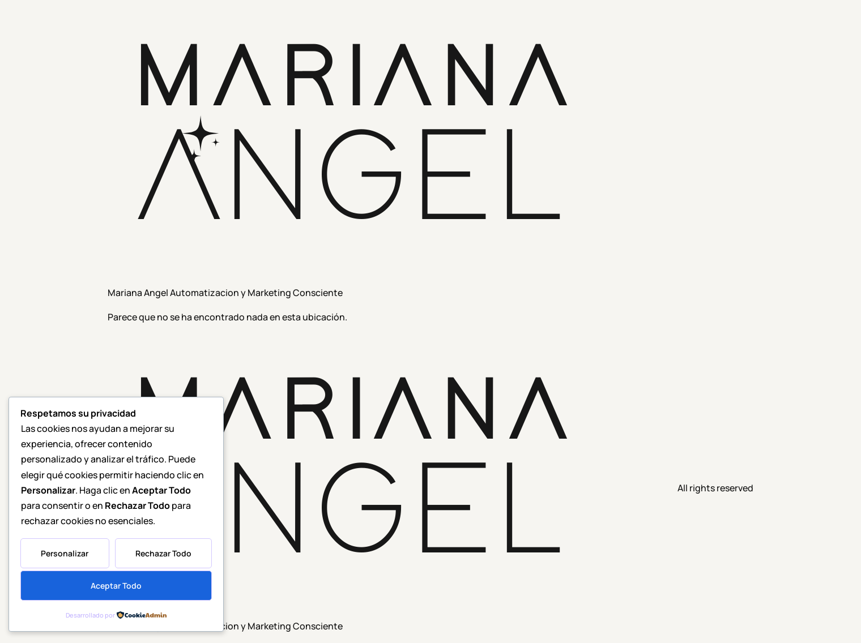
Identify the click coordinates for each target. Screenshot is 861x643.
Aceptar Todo (116, 585)
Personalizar (64, 553)
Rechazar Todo (163, 553)
